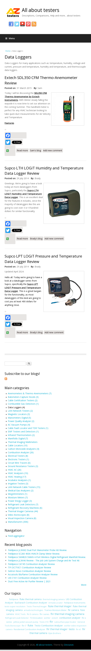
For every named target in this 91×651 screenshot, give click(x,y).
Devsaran (69, 644)
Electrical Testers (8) (18, 455)
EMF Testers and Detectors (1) (23, 431)
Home (7, 51)
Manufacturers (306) (18, 521)
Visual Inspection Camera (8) (22, 518)
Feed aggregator (16, 535)
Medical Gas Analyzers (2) (20, 490)
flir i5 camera (32, 614)
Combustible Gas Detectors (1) (23, 403)
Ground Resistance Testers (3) (23, 466)
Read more (23, 150)
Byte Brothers (54, 633)
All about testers (40, 10)
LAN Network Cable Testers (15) (24, 487)
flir (51, 621)
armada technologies (33, 610)
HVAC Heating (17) (17, 476)
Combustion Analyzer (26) (21, 452)
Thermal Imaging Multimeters (22, 442)
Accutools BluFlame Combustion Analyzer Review (33, 574)
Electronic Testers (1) (18, 459)
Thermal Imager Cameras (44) (23, 511)
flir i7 (24, 625)
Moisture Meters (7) (18, 497)
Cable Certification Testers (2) (22, 400)
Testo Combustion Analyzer (48, 625)
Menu (10, 38)
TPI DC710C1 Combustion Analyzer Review (29, 567)
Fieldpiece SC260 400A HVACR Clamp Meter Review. (34, 553)
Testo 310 (43, 622)
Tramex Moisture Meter (55, 610)
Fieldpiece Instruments (74, 602)
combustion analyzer (70, 617)
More (83, 584)
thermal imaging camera (54, 599)
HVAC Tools (20, 614)
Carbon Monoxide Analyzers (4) (23, 448)
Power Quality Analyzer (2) (21, 421)
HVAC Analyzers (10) (18, 473)
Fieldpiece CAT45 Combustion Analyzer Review (31, 564)
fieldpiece (13, 599)
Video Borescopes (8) (18, 514)
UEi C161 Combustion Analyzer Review (27, 577)
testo (72, 629)
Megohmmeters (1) (17, 493)
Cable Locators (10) (17, 445)
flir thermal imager (57, 629)
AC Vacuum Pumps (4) (19, 424)
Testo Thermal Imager (37, 606)
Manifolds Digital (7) (18, 438)
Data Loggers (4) (16, 407)
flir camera (73, 610)
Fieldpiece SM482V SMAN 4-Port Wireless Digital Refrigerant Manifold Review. (47, 557)
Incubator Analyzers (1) (19, 480)
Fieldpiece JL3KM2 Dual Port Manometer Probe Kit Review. (37, 550)
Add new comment (52, 150)
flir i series (44, 614)
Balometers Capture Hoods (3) (23, 396)
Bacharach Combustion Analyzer (31, 602)
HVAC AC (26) (14, 469)
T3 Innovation (36, 617)
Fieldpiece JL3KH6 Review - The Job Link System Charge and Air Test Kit (43, 560)
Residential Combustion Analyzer (29, 629)
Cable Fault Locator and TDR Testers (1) (28, 428)
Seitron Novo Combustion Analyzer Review (29, 571)
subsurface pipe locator (65, 622)
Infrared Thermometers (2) (21, 435)
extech (55, 618)
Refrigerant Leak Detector (17, 618)
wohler (47, 618)
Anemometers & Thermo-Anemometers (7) (30, 393)
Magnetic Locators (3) (19, 414)
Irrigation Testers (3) (18, 483)
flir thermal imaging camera (67, 614)
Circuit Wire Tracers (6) (19, 462)
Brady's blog (36, 238)
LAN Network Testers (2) (20, 410)
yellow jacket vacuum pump (25, 622)
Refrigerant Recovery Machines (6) (25, 507)
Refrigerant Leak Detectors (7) (23, 504)
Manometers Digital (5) (19, 417)
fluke (30, 625)
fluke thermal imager (60, 606)
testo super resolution (15, 606)
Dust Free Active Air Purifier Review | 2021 (29, 581)
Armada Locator (55, 602)
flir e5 (78, 629)
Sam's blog (35, 150)
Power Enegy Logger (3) (20, 500)
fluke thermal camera (30, 599)
